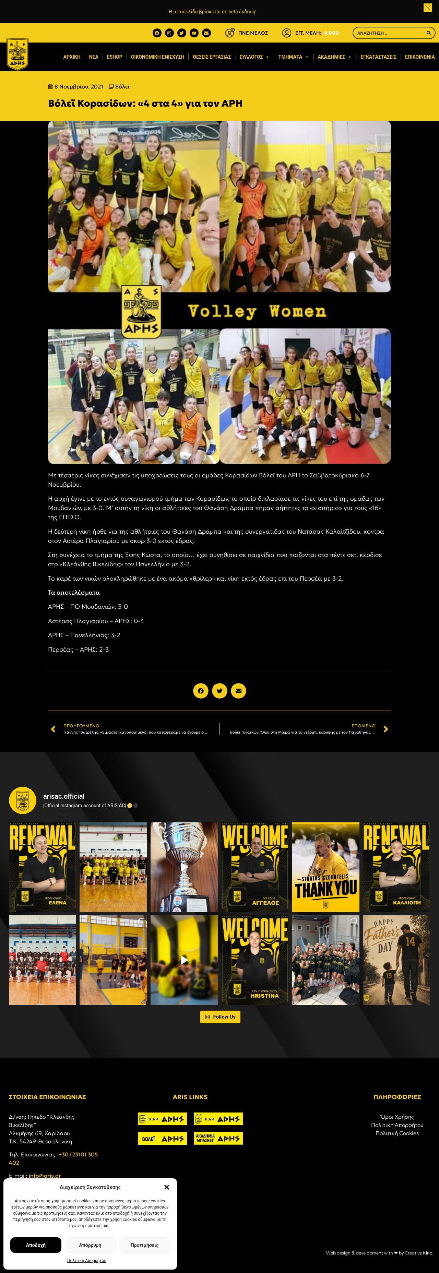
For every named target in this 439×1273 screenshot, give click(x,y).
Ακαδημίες (335, 56)
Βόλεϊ (122, 86)
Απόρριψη (90, 1245)
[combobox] (388, 32)
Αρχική (72, 57)
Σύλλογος (254, 56)
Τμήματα (293, 56)
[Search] (429, 32)
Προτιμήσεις (144, 1245)
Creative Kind (418, 1253)
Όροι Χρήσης (397, 1116)
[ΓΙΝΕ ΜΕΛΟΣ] (230, 33)
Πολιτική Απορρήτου (86, 1260)
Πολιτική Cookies (397, 1133)
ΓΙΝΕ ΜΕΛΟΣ (253, 33)
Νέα (93, 57)
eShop (114, 57)
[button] (166, 1187)
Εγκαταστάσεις (378, 57)
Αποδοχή (36, 1245)
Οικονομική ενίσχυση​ (157, 57)
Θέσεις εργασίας (212, 57)
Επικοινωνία (420, 57)
